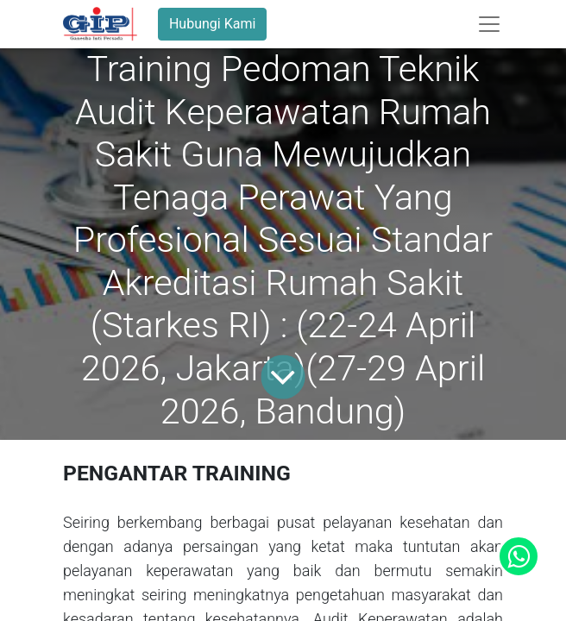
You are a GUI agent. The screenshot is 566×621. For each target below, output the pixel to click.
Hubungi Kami (212, 24)
